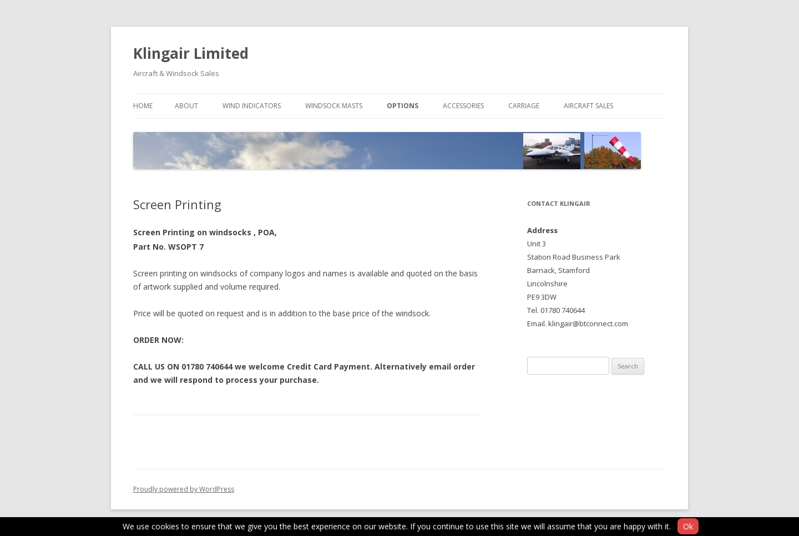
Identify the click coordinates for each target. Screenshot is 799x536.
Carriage (523, 105)
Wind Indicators (251, 105)
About (186, 105)
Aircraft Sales (588, 105)
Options (402, 105)
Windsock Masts (333, 105)
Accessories (463, 105)
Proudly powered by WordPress (183, 489)
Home (143, 105)
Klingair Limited (191, 53)
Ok (688, 526)
